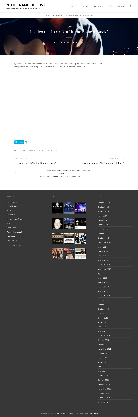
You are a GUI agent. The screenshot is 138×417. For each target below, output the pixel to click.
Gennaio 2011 (103, 380)
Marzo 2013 (103, 291)
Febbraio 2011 (104, 375)
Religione (11, 236)
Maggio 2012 (103, 322)
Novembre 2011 (104, 349)
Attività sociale (13, 206)
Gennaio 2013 (103, 300)
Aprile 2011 (102, 367)
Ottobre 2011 (103, 353)
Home (73, 6)
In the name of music (14, 245)
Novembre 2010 (104, 389)
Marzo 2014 (103, 260)
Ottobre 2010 (103, 393)
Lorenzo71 (79, 42)
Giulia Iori (98, 6)
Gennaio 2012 (103, 340)
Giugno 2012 (103, 318)
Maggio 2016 (103, 211)
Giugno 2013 (103, 282)
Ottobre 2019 (103, 207)
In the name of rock (42, 150)
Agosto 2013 (103, 273)
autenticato (63, 171)
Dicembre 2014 (104, 233)
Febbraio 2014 (104, 265)
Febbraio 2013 (104, 296)
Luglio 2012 (102, 313)
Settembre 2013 (104, 269)
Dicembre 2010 (104, 384)
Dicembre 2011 (104, 344)
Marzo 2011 (103, 371)
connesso (54, 177)
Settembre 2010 (104, 398)
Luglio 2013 (102, 278)
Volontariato (12, 241)
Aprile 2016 (102, 216)
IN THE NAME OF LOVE (26, 5)
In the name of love (57, 15)
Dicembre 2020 (104, 202)
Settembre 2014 (104, 242)
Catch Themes (93, 413)
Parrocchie (11, 228)
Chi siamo (85, 6)
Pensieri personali (14, 232)
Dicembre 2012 (104, 304)
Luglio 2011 (102, 358)
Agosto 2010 (103, 402)
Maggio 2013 (103, 287)
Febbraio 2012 (104, 335)
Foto (110, 6)
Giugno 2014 (103, 251)
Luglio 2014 (102, 247)
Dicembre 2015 (104, 220)
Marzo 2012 (103, 331)
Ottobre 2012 (103, 309)
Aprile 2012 (102, 327)
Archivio (121, 6)
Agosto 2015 (103, 225)
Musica (54, 150)
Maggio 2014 (103, 256)
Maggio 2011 (103, 362)
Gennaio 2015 (103, 229)
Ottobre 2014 (103, 238)
